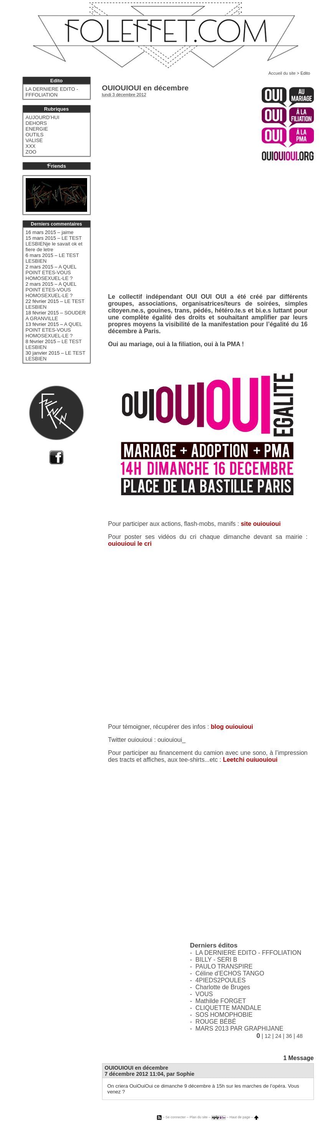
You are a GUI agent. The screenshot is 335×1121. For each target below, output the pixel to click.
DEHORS (36, 123)
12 (267, 1036)
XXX (31, 146)
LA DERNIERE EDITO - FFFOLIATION (248, 952)
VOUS (204, 994)
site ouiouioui (261, 523)
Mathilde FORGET (220, 1001)
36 (289, 1036)
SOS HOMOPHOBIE (223, 1014)
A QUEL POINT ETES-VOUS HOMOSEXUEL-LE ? (51, 272)
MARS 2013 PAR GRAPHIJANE (239, 1028)
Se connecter (175, 1117)
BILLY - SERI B (216, 959)
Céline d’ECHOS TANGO (229, 973)
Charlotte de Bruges (222, 987)
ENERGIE (37, 129)
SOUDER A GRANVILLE (56, 315)
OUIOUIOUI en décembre (136, 1068)
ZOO (31, 152)
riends (56, 166)
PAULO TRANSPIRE (223, 966)
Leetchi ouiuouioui (250, 759)
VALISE (34, 140)
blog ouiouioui (232, 726)
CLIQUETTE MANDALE (228, 1008)
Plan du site (199, 1117)
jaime (67, 232)
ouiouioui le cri (130, 543)
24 (278, 1036)
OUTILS (35, 134)
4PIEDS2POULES (220, 980)
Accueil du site (281, 73)
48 (300, 1036)
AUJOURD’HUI (42, 117)
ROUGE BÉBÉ (215, 1021)
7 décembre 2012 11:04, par (150, 1074)
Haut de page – (244, 1117)
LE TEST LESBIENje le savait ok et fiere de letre (54, 243)
